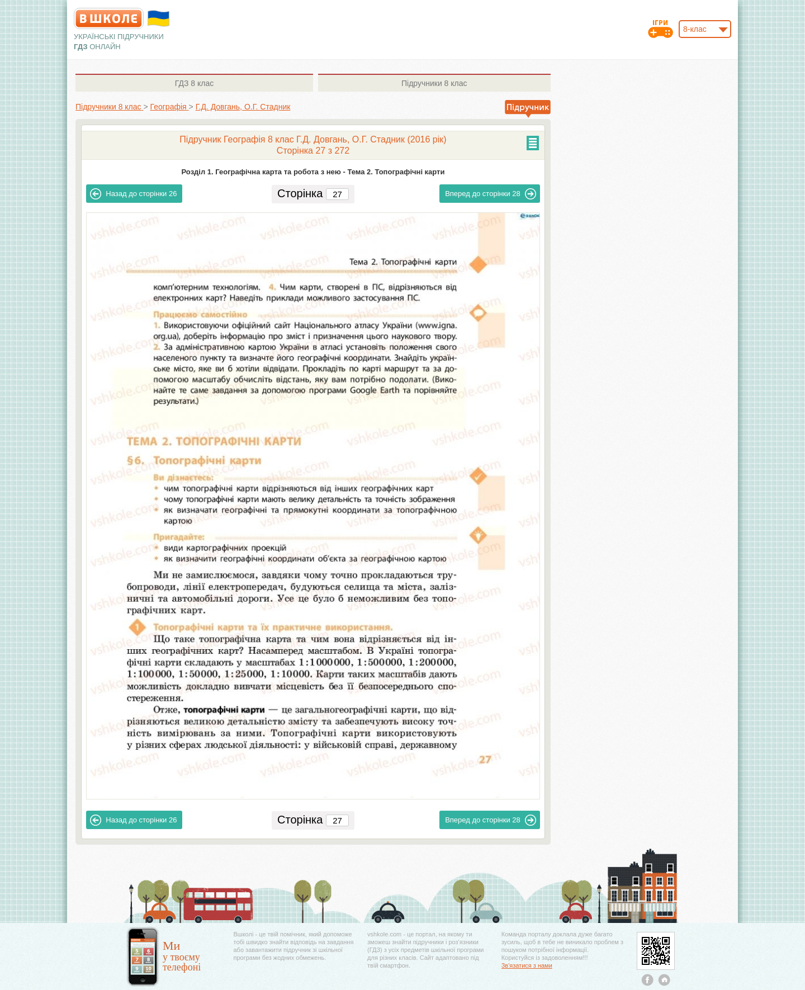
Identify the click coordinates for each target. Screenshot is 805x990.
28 (490, 193)
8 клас (194, 83)
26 (133, 193)
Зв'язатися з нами (526, 965)
